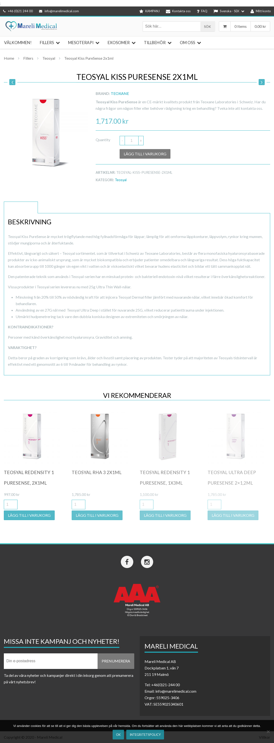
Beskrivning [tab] (21, 207)
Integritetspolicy (145, 735)
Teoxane (120, 93)
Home (9, 58)
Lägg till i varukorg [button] (29, 515)
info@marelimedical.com (59, 11)
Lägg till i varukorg (145, 153)
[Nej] (268, 731)
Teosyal (48, 58)
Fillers (28, 58)
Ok (118, 735)
